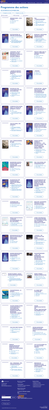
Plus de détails (15, 29)
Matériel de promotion (37, 386)
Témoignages (20, 382)
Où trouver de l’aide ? (22, 386)
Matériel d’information (32, 2)
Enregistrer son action (7, 13)
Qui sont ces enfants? (16, 2)
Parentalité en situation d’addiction (24, 385)
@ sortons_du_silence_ (6, 400)
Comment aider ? (24, 2)
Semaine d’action (39, 2)
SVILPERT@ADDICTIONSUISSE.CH (7, 385)
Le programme (46, 2)
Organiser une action (20, 13)
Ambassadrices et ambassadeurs (39, 384)
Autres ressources (21, 389)
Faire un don (6, 403)
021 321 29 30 (4, 384)
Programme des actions (37, 385)
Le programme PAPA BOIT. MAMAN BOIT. (23, 392)
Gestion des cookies (44, 407)
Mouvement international (22, 393)
